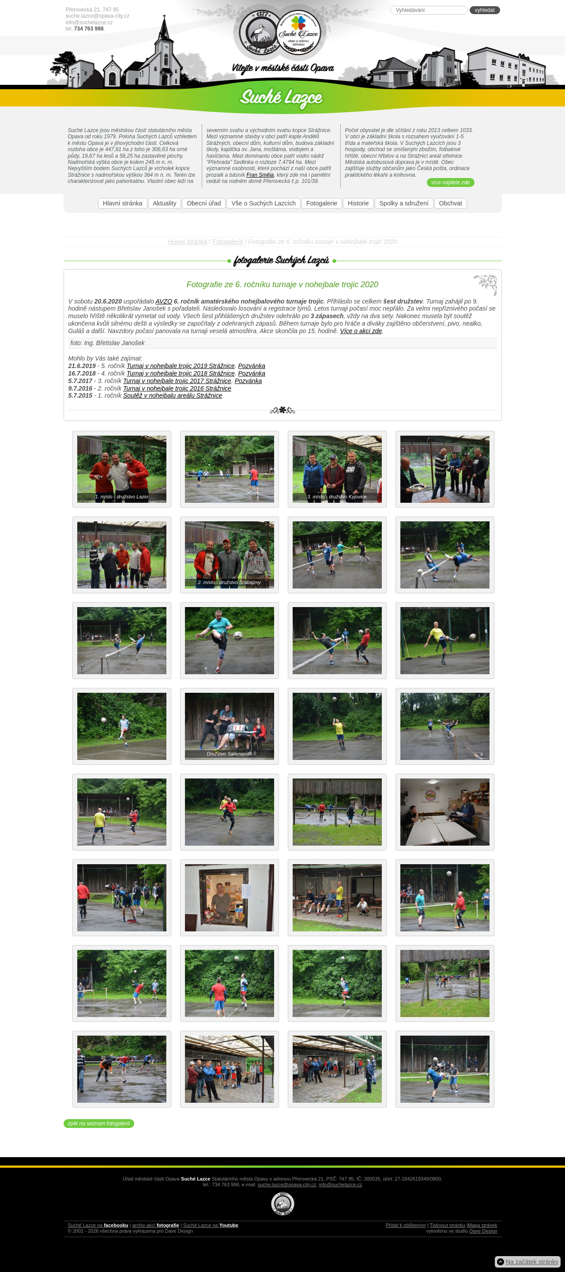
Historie (358, 203)
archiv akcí (155, 1225)
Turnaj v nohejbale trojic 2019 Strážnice (181, 365)
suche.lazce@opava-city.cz (98, 16)
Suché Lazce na (98, 1225)
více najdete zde (450, 182)
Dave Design (483, 1231)
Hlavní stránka (122, 203)
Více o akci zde (361, 330)
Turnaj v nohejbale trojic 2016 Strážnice (177, 388)
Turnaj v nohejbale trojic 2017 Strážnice (177, 380)
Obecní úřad (204, 203)
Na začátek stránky (532, 1261)
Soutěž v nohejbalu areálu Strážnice (172, 395)
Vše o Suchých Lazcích (263, 203)
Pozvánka (251, 365)
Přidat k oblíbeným (406, 1225)
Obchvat (450, 203)
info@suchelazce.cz (89, 22)
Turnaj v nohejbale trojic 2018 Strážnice (181, 373)
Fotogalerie (321, 203)
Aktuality (165, 203)
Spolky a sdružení (404, 203)
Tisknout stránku (447, 1225)
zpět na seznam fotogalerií (99, 1123)
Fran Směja (260, 175)
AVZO (164, 301)
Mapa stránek (482, 1225)
